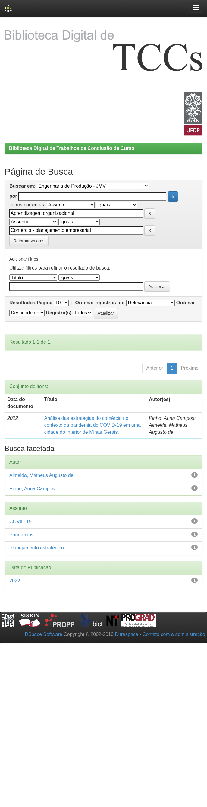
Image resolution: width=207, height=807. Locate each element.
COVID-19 (20, 521)
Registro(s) (58, 312)
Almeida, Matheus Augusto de (41, 475)
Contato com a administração (174, 634)
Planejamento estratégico (36, 547)
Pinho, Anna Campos (32, 488)
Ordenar (185, 302)
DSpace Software (43, 634)
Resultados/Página (30, 302)
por (13, 196)
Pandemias (21, 534)
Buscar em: (22, 186)
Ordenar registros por (100, 302)
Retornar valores (29, 240)
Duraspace (126, 634)
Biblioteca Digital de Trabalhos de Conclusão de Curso (71, 148)
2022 (14, 580)
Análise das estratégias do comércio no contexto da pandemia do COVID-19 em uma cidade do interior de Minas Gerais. (92, 425)
